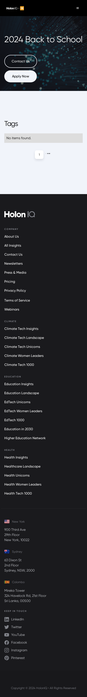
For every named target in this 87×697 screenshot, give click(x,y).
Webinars (11, 309)
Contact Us (13, 254)
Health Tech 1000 (18, 493)
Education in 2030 (18, 429)
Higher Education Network (25, 438)
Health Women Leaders (22, 484)
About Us (11, 236)
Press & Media (15, 272)
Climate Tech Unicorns (22, 347)
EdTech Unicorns (17, 402)
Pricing (9, 281)
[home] (14, 8)
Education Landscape (21, 393)
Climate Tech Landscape (24, 338)
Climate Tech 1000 (19, 365)
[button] (78, 8)
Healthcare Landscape (22, 466)
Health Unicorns (17, 475)
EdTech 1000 (14, 420)
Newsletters (13, 263)
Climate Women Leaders (24, 356)
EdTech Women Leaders (23, 411)
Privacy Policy (15, 290)
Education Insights (18, 384)
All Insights (12, 245)
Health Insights (16, 457)
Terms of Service (17, 300)
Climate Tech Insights (21, 329)
